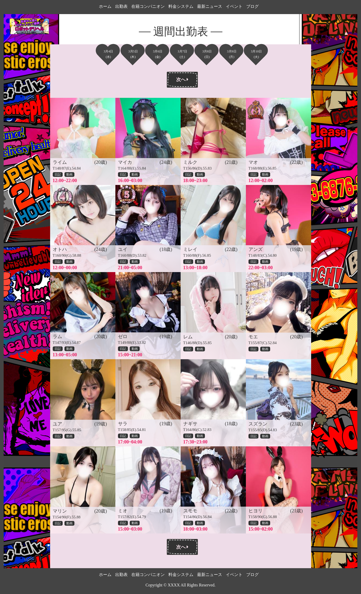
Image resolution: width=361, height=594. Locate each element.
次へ (182, 79)
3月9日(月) (231, 54)
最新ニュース (209, 6)
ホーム (105, 6)
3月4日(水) (108, 54)
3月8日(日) (207, 54)
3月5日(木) (133, 54)
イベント (234, 6)
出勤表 (121, 6)
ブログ (252, 6)
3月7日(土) (182, 54)
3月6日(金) (157, 54)
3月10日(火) (256, 54)
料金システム (180, 6)
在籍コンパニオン (148, 6)
